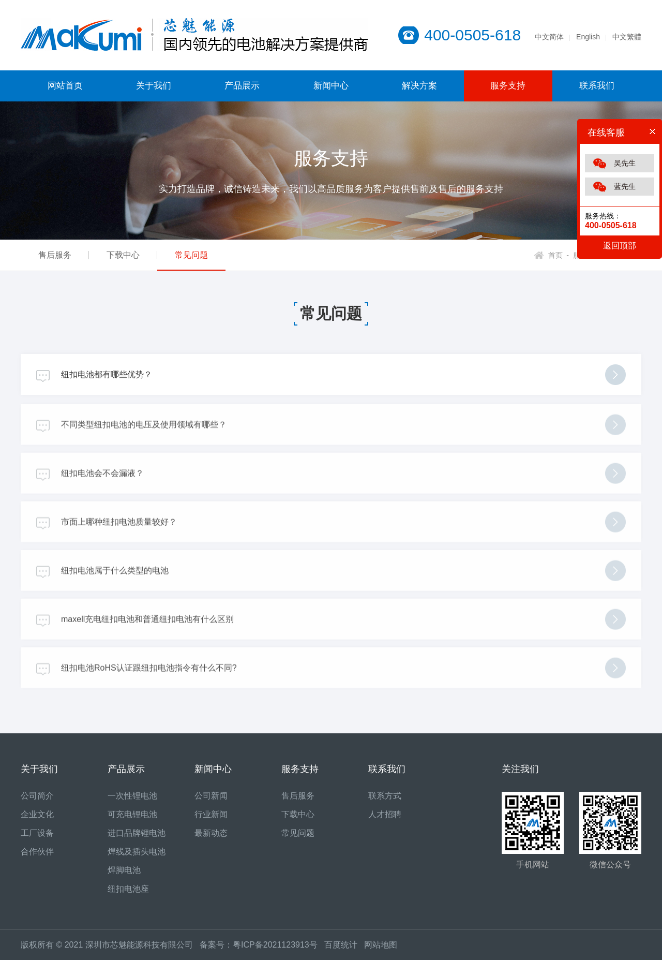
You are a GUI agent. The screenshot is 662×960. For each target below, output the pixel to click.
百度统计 (344, 944)
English (588, 37)
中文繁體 (626, 37)
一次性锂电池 (132, 795)
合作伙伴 (37, 851)
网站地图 (380, 944)
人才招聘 (384, 814)
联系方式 (384, 795)
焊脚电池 (124, 870)
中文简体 (549, 37)
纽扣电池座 (128, 888)
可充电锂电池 (132, 814)
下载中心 (123, 254)
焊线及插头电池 (137, 851)
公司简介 (37, 795)
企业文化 (37, 814)
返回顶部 (619, 245)
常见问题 (191, 254)
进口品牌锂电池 (137, 833)
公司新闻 (211, 795)
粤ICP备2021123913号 (275, 944)
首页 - (558, 255)
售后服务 (54, 254)
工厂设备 (37, 833)
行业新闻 (211, 814)
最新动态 (211, 833)
